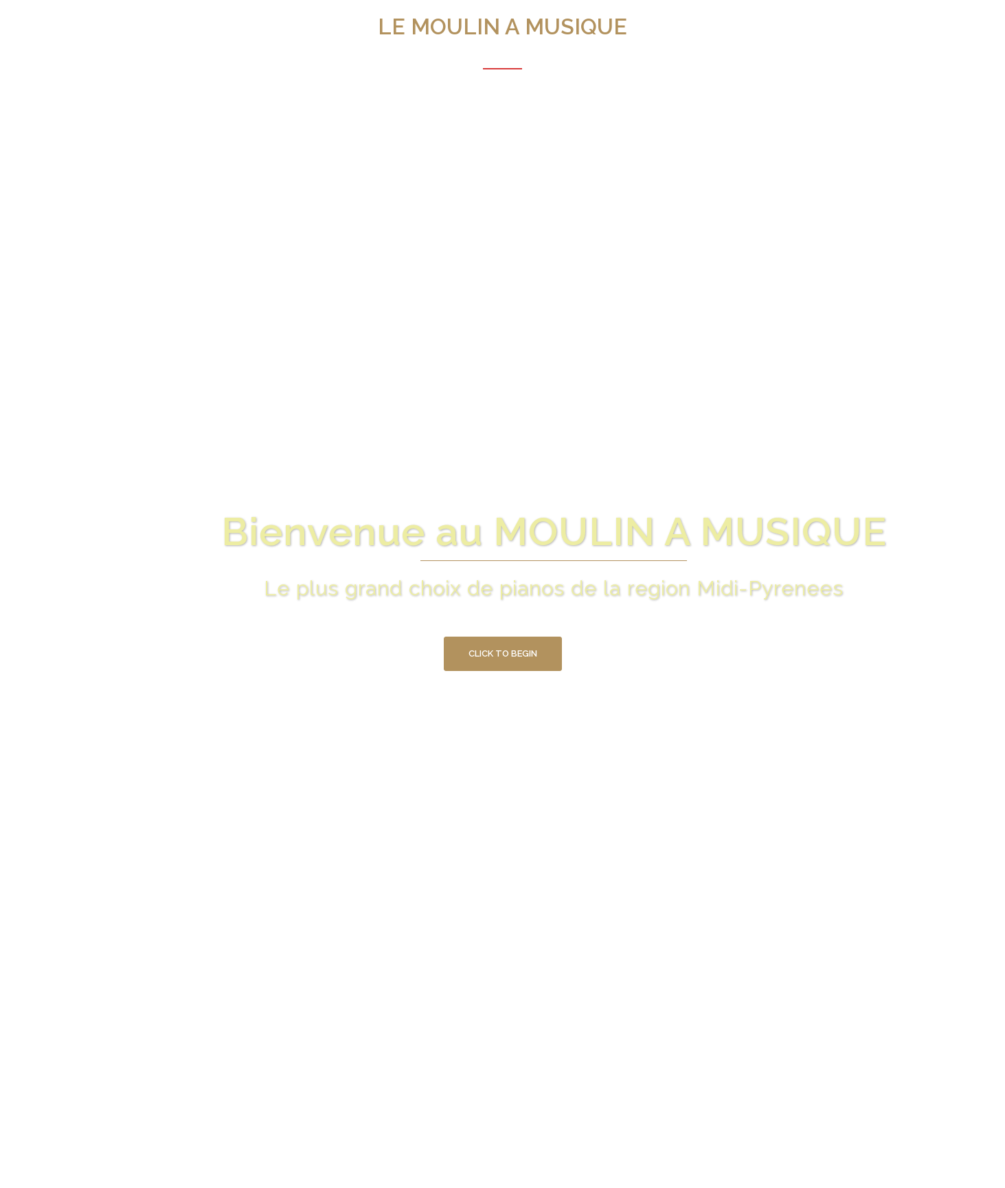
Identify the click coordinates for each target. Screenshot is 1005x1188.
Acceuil (502, 58)
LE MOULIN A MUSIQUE (502, 26)
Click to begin (502, 653)
